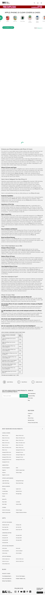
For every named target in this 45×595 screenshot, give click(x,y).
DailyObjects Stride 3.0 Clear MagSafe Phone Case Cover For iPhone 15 (9, 361)
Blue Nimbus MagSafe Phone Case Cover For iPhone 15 (8, 368)
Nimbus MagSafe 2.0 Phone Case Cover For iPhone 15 (9, 354)
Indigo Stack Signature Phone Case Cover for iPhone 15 (8, 346)
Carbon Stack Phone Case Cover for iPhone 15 (9, 339)
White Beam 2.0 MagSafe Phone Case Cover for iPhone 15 (9, 357)
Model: (35, 28)
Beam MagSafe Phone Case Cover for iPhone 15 (9, 372)
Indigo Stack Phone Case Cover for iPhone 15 (8, 343)
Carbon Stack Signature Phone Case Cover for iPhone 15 (9, 350)
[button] (22, 429)
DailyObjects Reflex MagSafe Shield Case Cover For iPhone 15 (9, 365)
